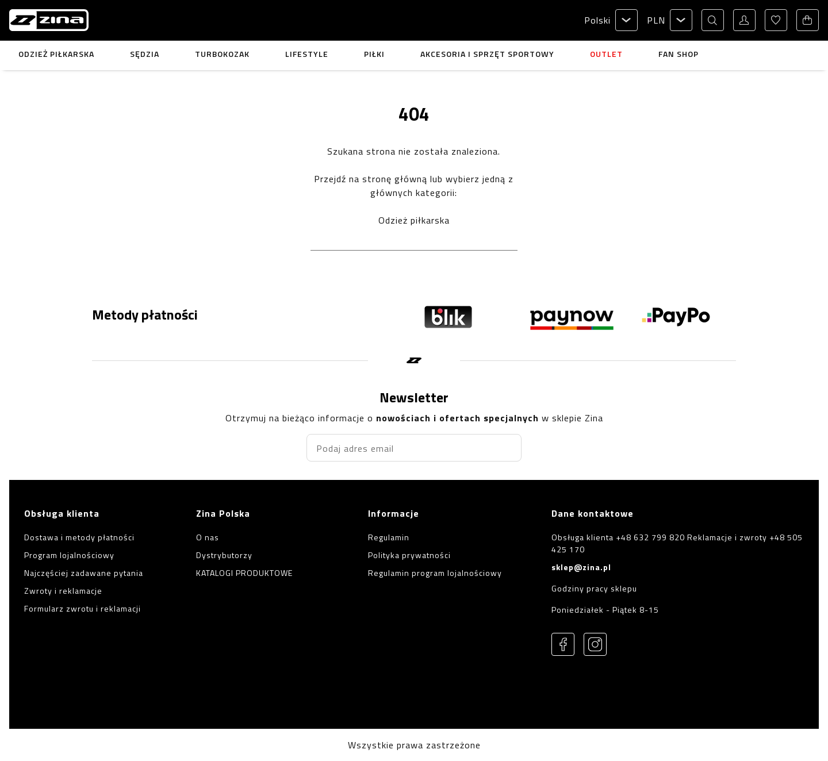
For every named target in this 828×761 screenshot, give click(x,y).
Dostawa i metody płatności (79, 537)
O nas (207, 537)
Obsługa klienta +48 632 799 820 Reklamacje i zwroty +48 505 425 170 (677, 543)
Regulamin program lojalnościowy (435, 573)
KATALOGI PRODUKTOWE (244, 573)
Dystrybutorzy (224, 555)
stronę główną (394, 179)
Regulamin (388, 537)
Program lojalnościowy (69, 555)
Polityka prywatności (409, 555)
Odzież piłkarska (414, 220)
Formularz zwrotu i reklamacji (82, 608)
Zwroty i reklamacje (63, 591)
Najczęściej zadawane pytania (83, 573)
